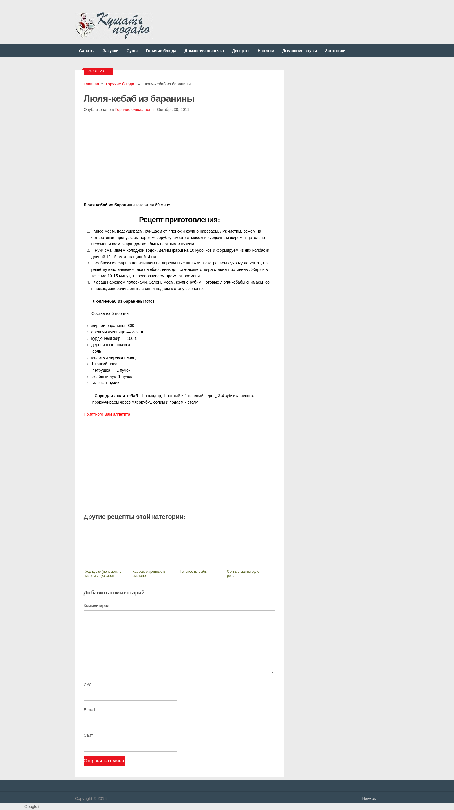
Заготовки (335, 50)
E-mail (89, 709)
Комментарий (96, 605)
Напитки (266, 50)
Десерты (241, 50)
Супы (132, 50)
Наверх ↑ (370, 798)
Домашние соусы (299, 50)
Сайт (88, 735)
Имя (87, 684)
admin (150, 109)
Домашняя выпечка (204, 50)
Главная (91, 84)
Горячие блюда (161, 50)
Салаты (87, 50)
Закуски (110, 50)
